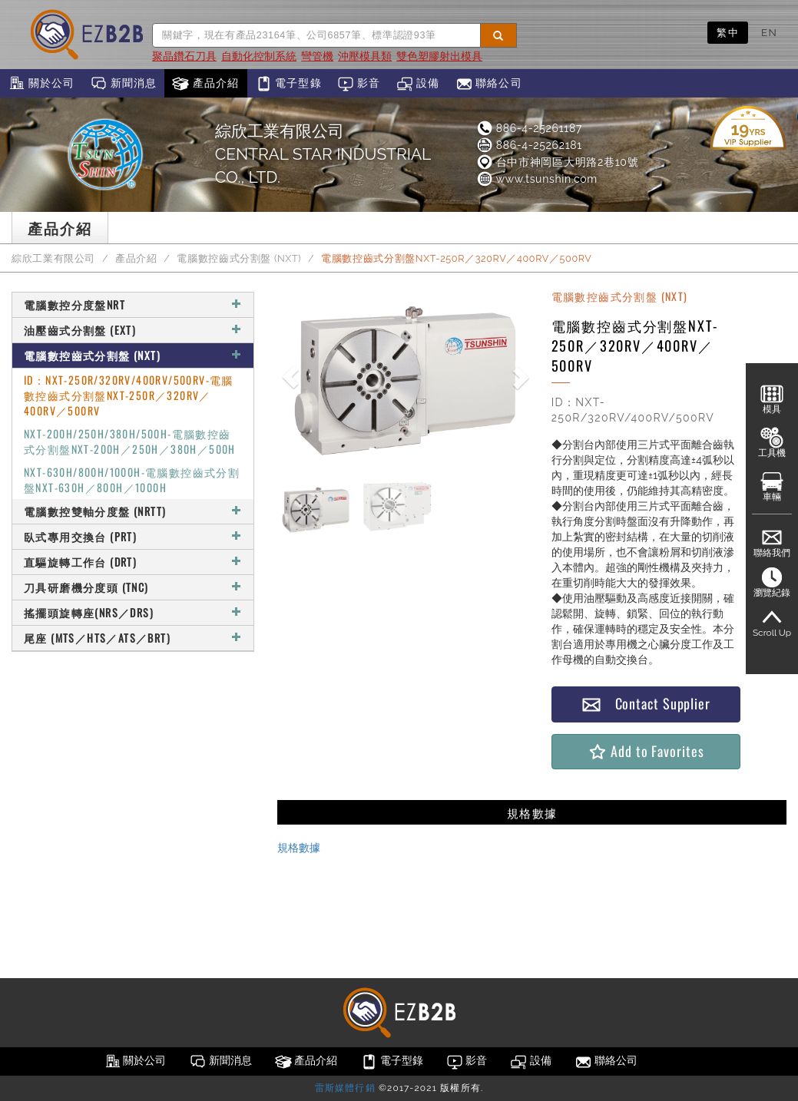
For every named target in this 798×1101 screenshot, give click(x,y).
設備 (418, 83)
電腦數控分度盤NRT (133, 304)
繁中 (728, 32)
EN (769, 32)
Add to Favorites (646, 751)
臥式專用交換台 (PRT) (133, 536)
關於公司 (41, 83)
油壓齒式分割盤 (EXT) (133, 330)
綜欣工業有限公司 (53, 258)
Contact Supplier (645, 703)
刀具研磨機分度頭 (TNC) (133, 587)
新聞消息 (123, 83)
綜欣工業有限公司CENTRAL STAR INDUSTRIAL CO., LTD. (323, 154)
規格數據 (298, 847)
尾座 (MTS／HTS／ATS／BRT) (133, 638)
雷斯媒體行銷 (345, 1088)
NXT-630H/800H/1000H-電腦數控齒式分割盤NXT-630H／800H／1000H (132, 479)
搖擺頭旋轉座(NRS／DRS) (133, 612)
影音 (359, 83)
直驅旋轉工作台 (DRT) (133, 562)
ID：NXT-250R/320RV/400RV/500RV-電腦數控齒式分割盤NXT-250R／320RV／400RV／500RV (128, 395)
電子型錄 (288, 83)
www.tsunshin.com (536, 179)
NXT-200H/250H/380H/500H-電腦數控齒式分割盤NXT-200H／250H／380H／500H (130, 441)
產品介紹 (205, 83)
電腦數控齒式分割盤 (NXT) (239, 258)
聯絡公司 (488, 83)
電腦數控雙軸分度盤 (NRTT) (133, 511)
